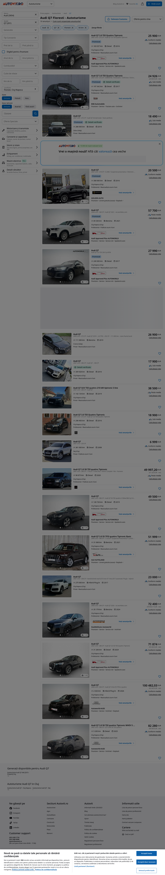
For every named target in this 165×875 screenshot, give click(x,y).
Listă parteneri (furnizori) (84, 866)
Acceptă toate (146, 853)
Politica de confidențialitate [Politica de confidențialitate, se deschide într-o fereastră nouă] (46, 869)
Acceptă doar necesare (146, 862)
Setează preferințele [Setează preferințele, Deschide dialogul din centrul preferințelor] (146, 870)
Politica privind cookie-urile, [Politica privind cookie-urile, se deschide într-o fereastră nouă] (23, 869)
